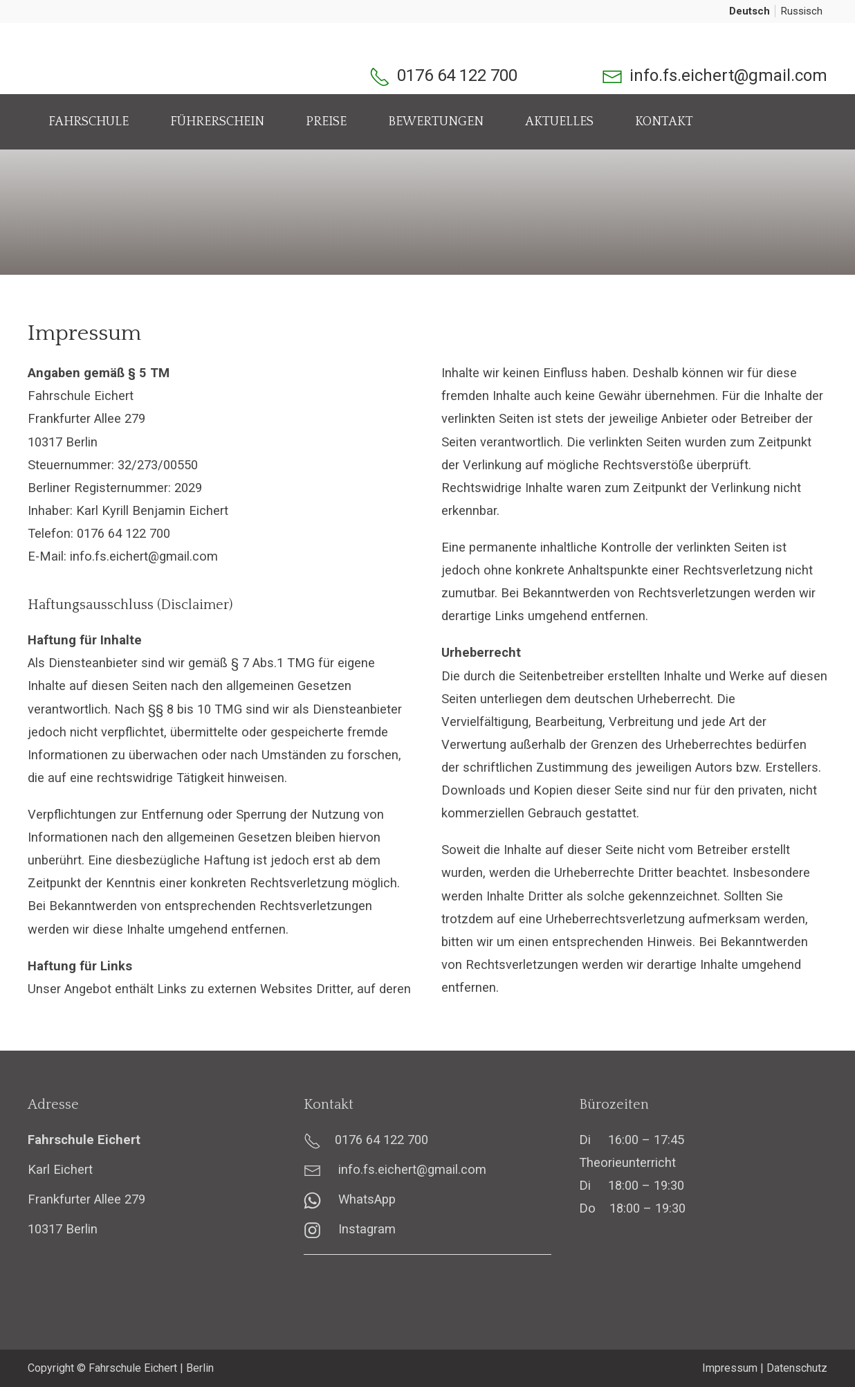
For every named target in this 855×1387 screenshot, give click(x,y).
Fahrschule (88, 122)
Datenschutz (796, 1368)
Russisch (801, 11)
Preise (326, 122)
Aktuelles (559, 122)
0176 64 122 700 (457, 75)
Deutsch (749, 11)
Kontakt (664, 122)
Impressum (729, 1368)
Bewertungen (436, 122)
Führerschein (217, 122)
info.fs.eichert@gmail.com (728, 75)
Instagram (350, 1229)
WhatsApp (350, 1199)
